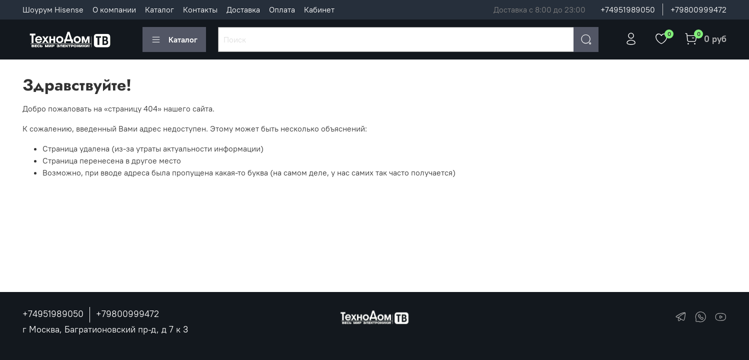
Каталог (159, 9)
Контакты (200, 9)
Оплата (282, 9)
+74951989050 (627, 9)
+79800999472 (698, 9)
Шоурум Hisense (53, 9)
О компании (114, 9)
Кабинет (319, 9)
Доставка (243, 9)
